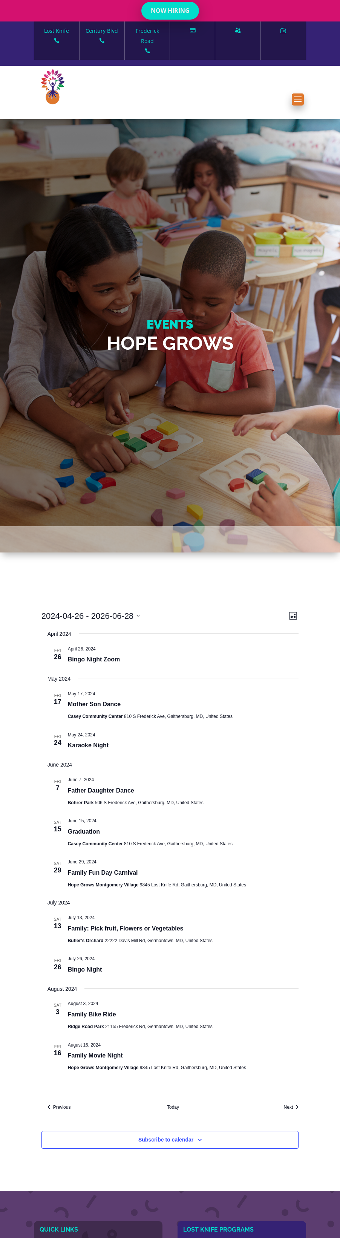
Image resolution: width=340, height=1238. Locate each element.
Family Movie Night (95, 1055)
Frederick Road (147, 41)
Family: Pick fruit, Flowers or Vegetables (126, 928)
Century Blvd (102, 36)
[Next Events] (291, 1107)
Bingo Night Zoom (94, 659)
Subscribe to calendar (165, 1140)
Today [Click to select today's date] (173, 1107)
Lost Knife (56, 36)
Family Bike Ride (92, 1014)
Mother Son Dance (94, 704)
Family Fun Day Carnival (103, 872)
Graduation (84, 831)
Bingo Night (85, 969)
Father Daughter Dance (101, 790)
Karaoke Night (88, 745)
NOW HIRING (170, 10)
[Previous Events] (59, 1107)
